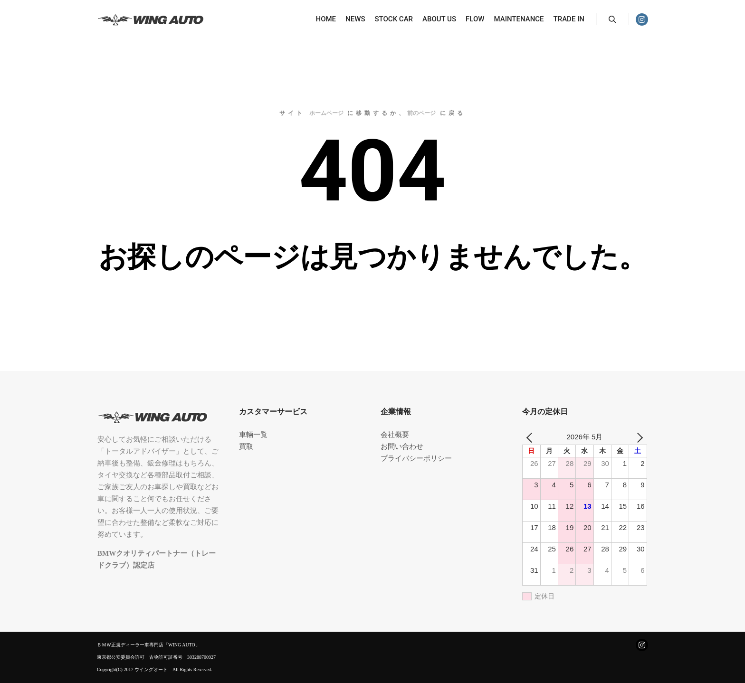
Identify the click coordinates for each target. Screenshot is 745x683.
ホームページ (326, 113)
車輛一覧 (253, 434)
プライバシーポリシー (416, 458)
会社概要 (395, 434)
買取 (246, 446)
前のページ (421, 113)
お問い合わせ (402, 446)
